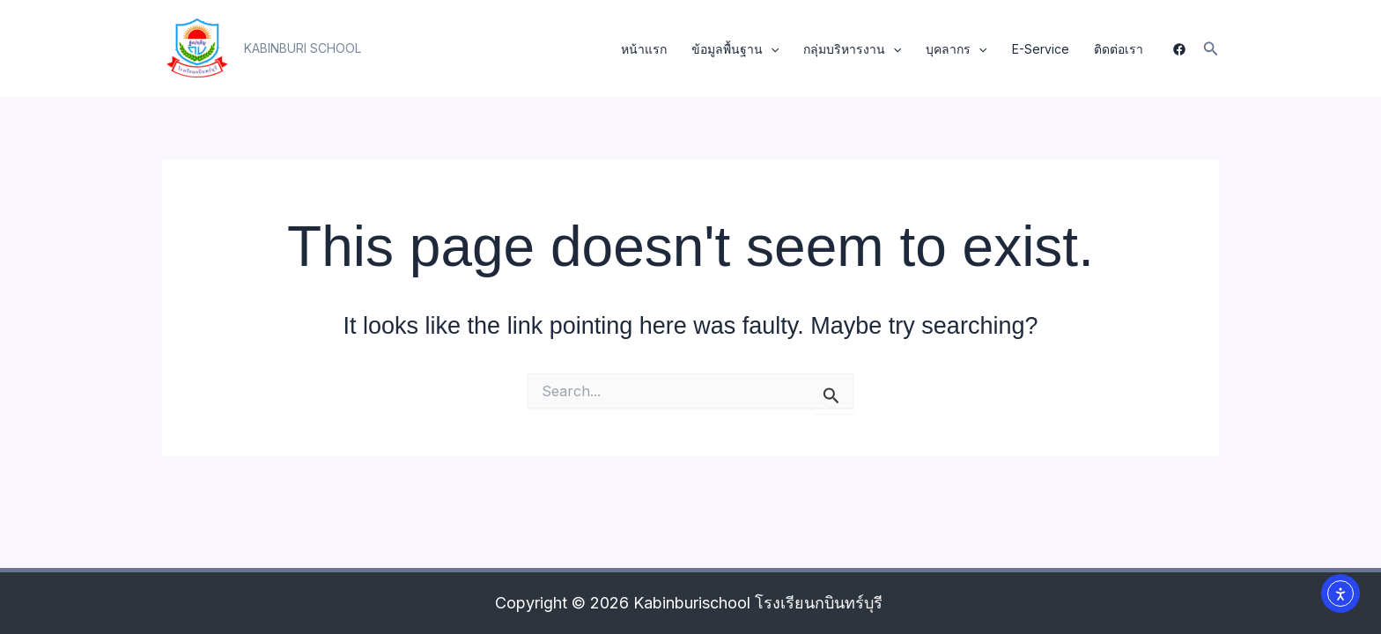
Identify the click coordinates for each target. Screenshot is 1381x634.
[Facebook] (1179, 49)
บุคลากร (956, 49)
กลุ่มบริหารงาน (852, 49)
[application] (771, 49)
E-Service (1040, 48)
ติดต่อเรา (1118, 48)
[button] (302, 48)
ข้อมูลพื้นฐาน (735, 49)
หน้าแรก (644, 48)
